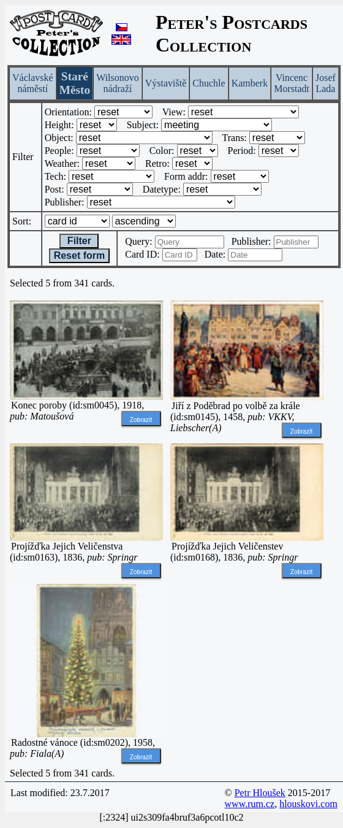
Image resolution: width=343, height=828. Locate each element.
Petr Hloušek (260, 793)
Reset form (79, 255)
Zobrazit (141, 419)
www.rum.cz (250, 804)
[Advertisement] (246, 660)
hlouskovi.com (308, 804)
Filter (79, 241)
